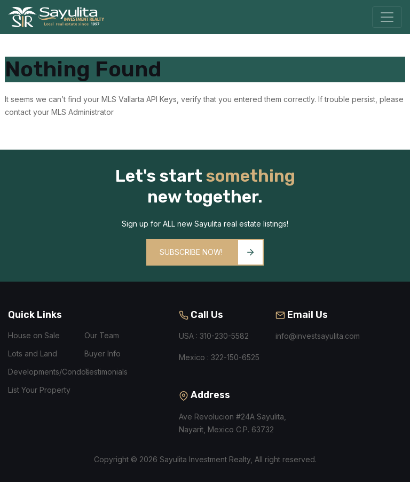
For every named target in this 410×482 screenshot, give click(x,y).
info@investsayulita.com (317, 335)
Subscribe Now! (211, 252)
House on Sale (34, 335)
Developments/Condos (49, 371)
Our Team (101, 335)
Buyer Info (102, 353)
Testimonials (106, 371)
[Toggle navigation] (387, 17)
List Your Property (39, 389)
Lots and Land (32, 353)
